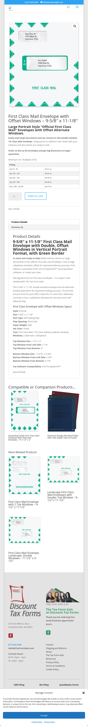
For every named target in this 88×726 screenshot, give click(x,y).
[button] (83, 692)
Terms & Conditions (55, 665)
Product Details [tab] (19, 222)
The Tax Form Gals (55, 655)
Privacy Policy (49, 722)
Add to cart (35, 196)
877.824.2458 (32, 2)
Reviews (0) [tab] (17, 227)
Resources (51, 658)
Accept (44, 715)
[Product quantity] (15, 196)
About (49, 651)
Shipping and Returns (56, 648)
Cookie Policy (37, 722)
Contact (49, 644)
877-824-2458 (15, 644)
